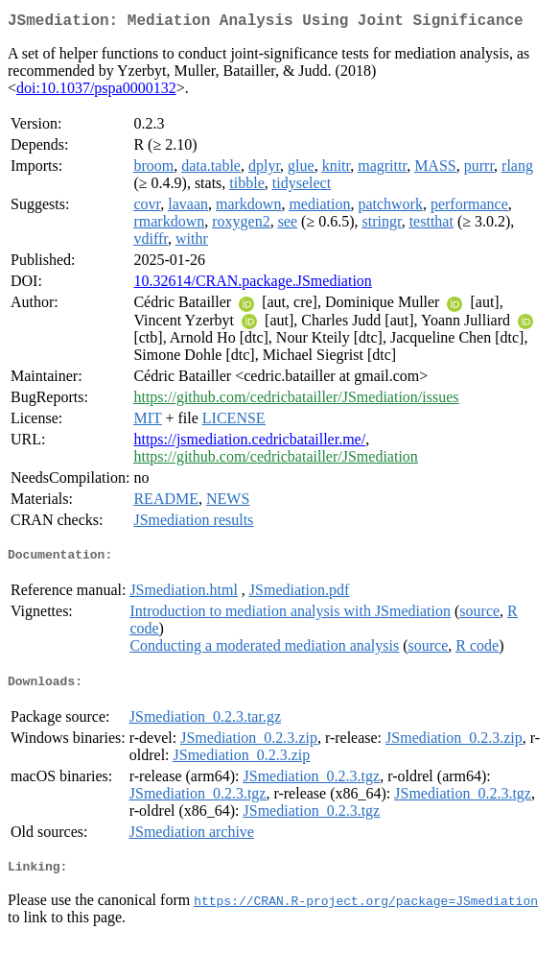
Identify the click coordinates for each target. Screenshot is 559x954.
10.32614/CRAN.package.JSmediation (252, 284)
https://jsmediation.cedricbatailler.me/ (249, 443)
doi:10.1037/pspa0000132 (96, 91)
